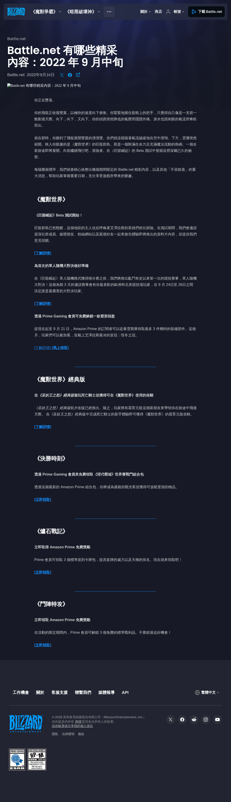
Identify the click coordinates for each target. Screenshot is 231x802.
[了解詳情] (42, 348)
